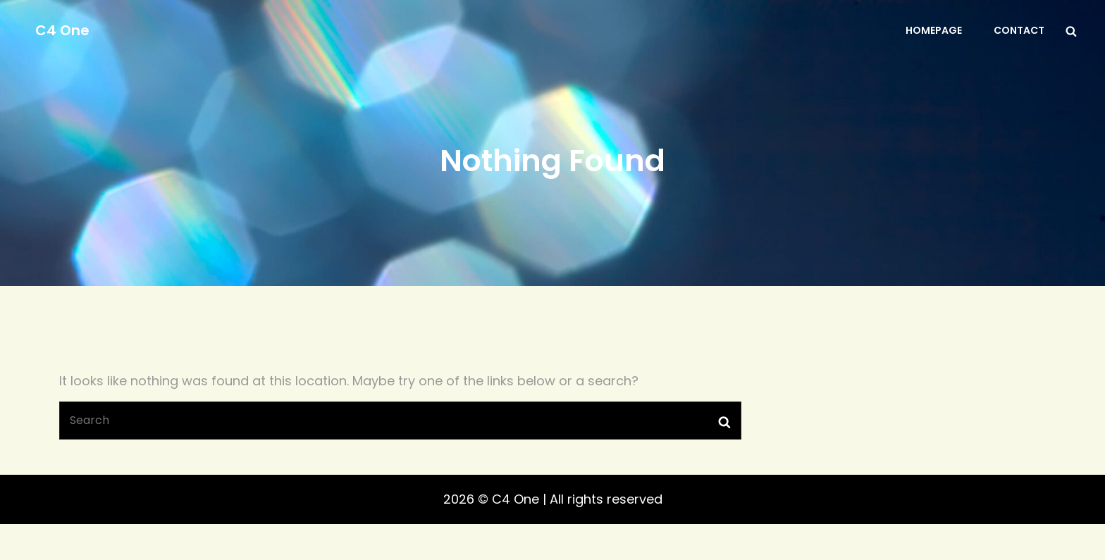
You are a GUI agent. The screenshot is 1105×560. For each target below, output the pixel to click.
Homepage (934, 30)
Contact (1019, 30)
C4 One (62, 30)
